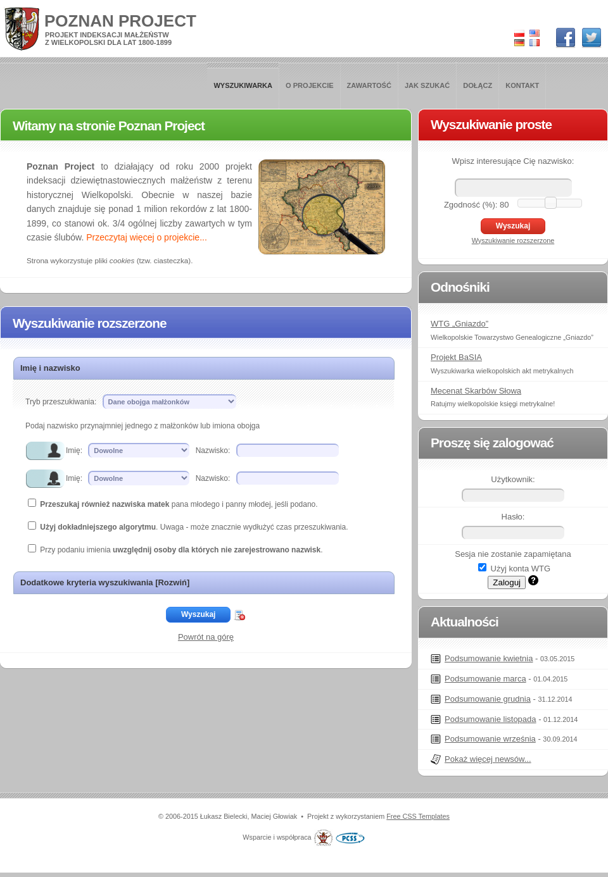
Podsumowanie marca (485, 678)
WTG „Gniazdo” (459, 323)
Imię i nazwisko (50, 368)
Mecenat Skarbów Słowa (476, 390)
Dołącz (477, 85)
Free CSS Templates (418, 816)
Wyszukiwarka (242, 85)
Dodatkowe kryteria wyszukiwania (104, 582)
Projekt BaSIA (456, 357)
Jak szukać (427, 85)
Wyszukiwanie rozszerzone (513, 240)
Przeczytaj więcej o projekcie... (146, 237)
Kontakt (522, 85)
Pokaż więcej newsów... (488, 759)
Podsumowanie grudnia (488, 699)
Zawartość (369, 85)
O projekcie (310, 85)
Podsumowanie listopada (490, 719)
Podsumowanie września (490, 738)
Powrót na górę (206, 637)
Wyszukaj (198, 614)
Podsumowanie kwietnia (489, 658)
